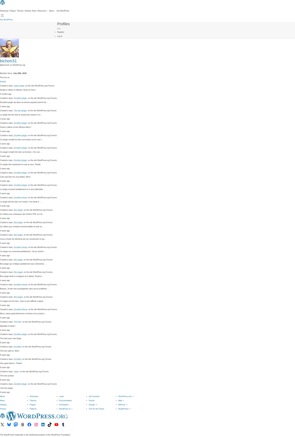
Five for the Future (96, 409)
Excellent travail (20, 198)
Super (16, 372)
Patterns (33, 409)
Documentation (65, 401)
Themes (33, 401)
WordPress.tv (66, 409)
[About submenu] (52, 11)
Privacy (3, 409)
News (2, 401)
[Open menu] (2, 15)
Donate (93, 405)
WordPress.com (126, 396)
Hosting (3, 405)
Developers (64, 405)
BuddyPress (124, 409)
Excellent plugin (20, 98)
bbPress (122, 405)
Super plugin (19, 86)
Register (60, 32)
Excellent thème (20, 309)
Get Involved (94, 396)
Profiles (63, 24)
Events (92, 401)
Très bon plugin (20, 111)
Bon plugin (18, 210)
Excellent (17, 347)
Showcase (34, 396)
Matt (121, 401)
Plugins (33, 405)
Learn (61, 396)
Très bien (17, 322)
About (2, 396)
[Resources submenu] (42, 11)
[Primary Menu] (58, 28)
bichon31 (8, 61)
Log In (59, 36)
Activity (3, 82)
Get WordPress (6, 20)
